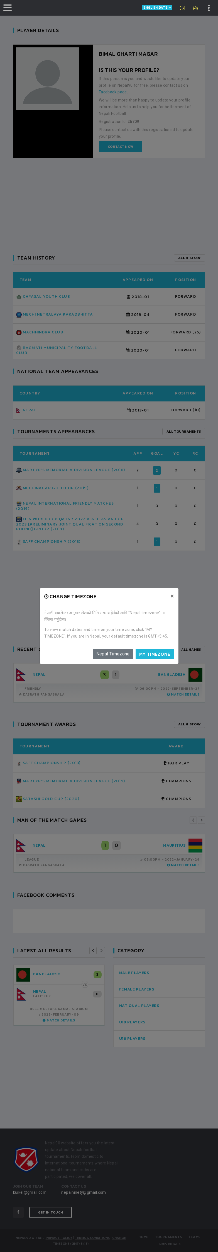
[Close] (172, 596)
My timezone (154, 654)
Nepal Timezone (113, 654)
